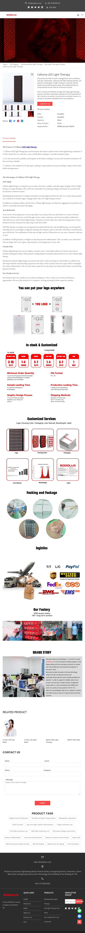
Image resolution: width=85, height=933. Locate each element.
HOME (25, 897)
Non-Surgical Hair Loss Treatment (51, 917)
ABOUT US (26, 911)
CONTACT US (27, 915)
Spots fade (76, 835)
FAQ (24, 920)
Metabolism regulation (67, 816)
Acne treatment (73, 842)
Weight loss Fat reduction (18, 816)
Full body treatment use (19, 829)
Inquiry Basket (43, 109)
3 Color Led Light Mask (31, 740)
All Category (14, 64)
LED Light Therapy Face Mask (51, 908)
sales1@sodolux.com (42, 859)
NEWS (25, 906)
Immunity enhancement (33, 835)
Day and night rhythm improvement (40, 822)
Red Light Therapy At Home (55, 64)
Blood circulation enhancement (57, 835)
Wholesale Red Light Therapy (32, 64)
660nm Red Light (69, 740)
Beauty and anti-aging (56, 842)
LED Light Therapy (29, 147)
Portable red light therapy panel (43, 816)
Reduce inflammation (13, 835)
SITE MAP (51, 7)
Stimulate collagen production (64, 829)
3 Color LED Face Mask (11, 740)
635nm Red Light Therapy (52, 740)
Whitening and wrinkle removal (17, 842)
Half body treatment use (40, 829)
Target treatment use (64, 822)
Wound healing (38, 842)
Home (5, 64)
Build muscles (18, 822)
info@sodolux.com (33, 3)
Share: (5, 121)
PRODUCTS (27, 901)
